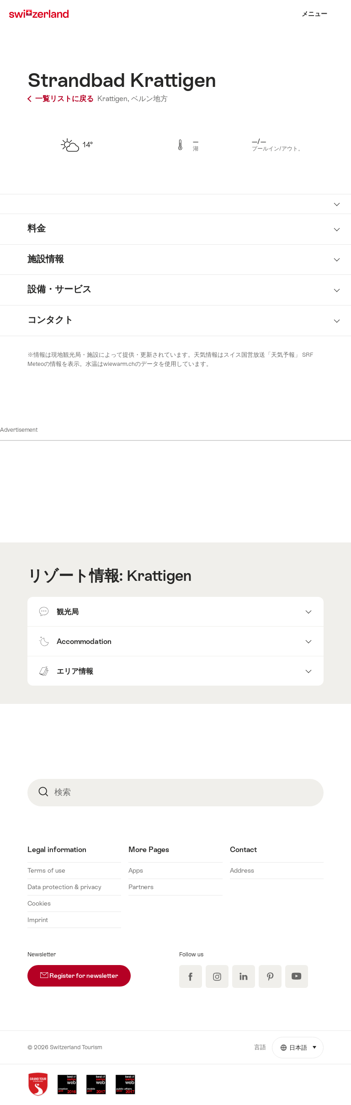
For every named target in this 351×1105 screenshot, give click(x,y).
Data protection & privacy (64, 886)
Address (242, 870)
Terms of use (46, 870)
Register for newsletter (85, 972)
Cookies (39, 903)
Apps (135, 870)
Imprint (37, 919)
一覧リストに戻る (61, 98)
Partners (141, 886)
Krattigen (159, 575)
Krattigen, (113, 98)
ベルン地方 (149, 98)
